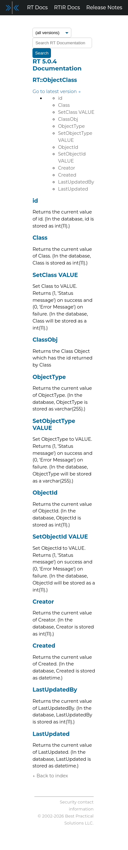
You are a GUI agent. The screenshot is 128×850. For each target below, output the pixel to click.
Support (55, 23)
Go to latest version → (56, 91)
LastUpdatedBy (76, 182)
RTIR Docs (67, 7)
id (60, 98)
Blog (33, 23)
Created (67, 175)
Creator (66, 168)
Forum (11, 23)
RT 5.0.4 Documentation (57, 65)
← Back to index (50, 776)
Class (64, 105)
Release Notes (104, 7)
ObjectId (68, 147)
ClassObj (68, 119)
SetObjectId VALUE (60, 536)
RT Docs (37, 7)
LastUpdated (73, 189)
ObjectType (71, 126)
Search (41, 53)
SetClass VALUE (76, 112)
